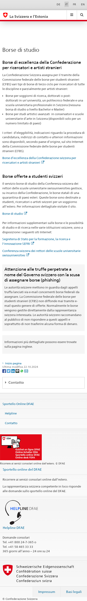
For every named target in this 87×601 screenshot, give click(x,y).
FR (74, 4)
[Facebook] (4, 370)
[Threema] (18, 370)
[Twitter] (9, 370)
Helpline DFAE (14, 528)
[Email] (26, 370)
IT (66, 4)
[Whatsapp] (22, 370)
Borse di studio (14, 213)
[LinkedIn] (13, 370)
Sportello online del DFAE (22, 469)
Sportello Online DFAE (18, 404)
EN (83, 4)
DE (58, 4)
